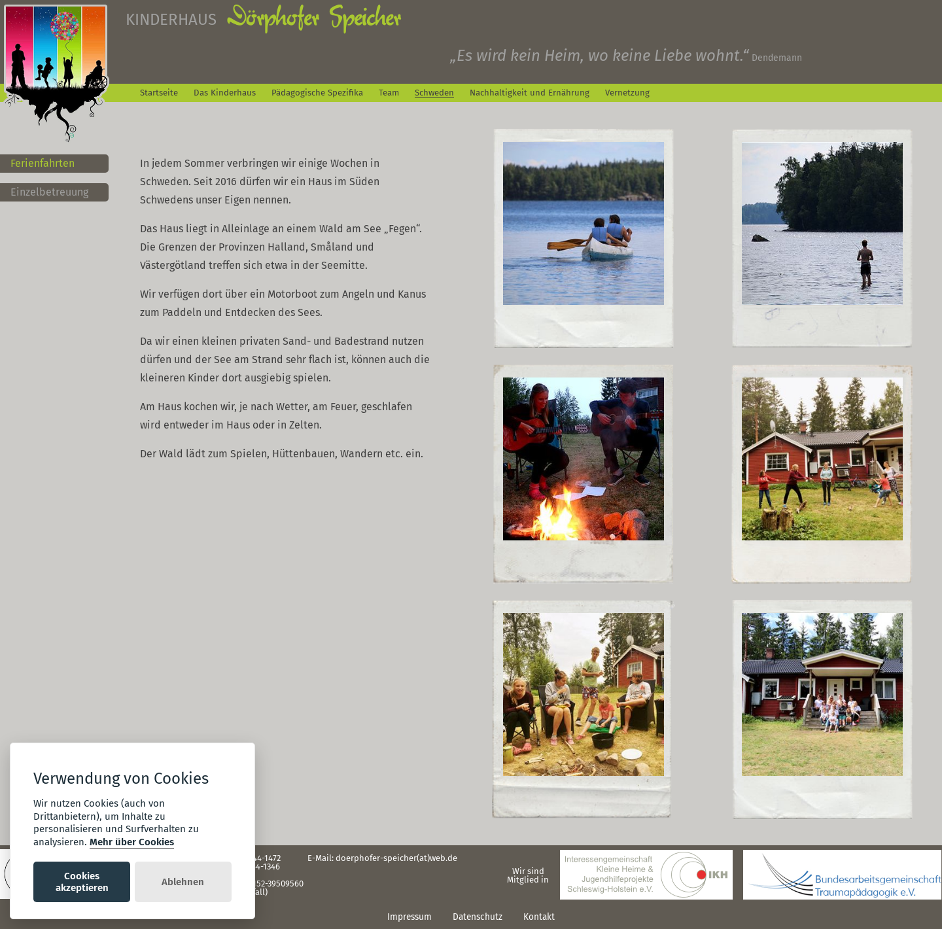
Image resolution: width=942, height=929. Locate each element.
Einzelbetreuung (49, 192)
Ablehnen (183, 882)
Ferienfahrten (42, 163)
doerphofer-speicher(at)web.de (396, 858)
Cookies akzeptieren (82, 882)
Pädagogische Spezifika (317, 92)
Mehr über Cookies (132, 842)
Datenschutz (477, 916)
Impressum (409, 916)
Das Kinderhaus (225, 92)
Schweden (434, 92)
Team (389, 92)
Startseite (159, 92)
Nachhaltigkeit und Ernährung (529, 92)
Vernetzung (627, 92)
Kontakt (539, 916)
